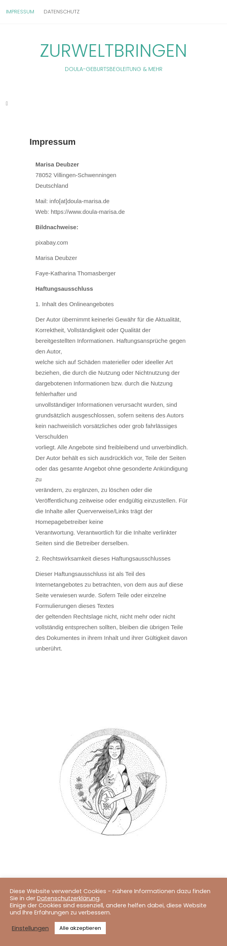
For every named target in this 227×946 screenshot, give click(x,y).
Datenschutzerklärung (68, 898)
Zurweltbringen (113, 55)
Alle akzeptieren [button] (80, 928)
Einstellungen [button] (30, 928)
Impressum (20, 11)
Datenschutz (61, 11)
